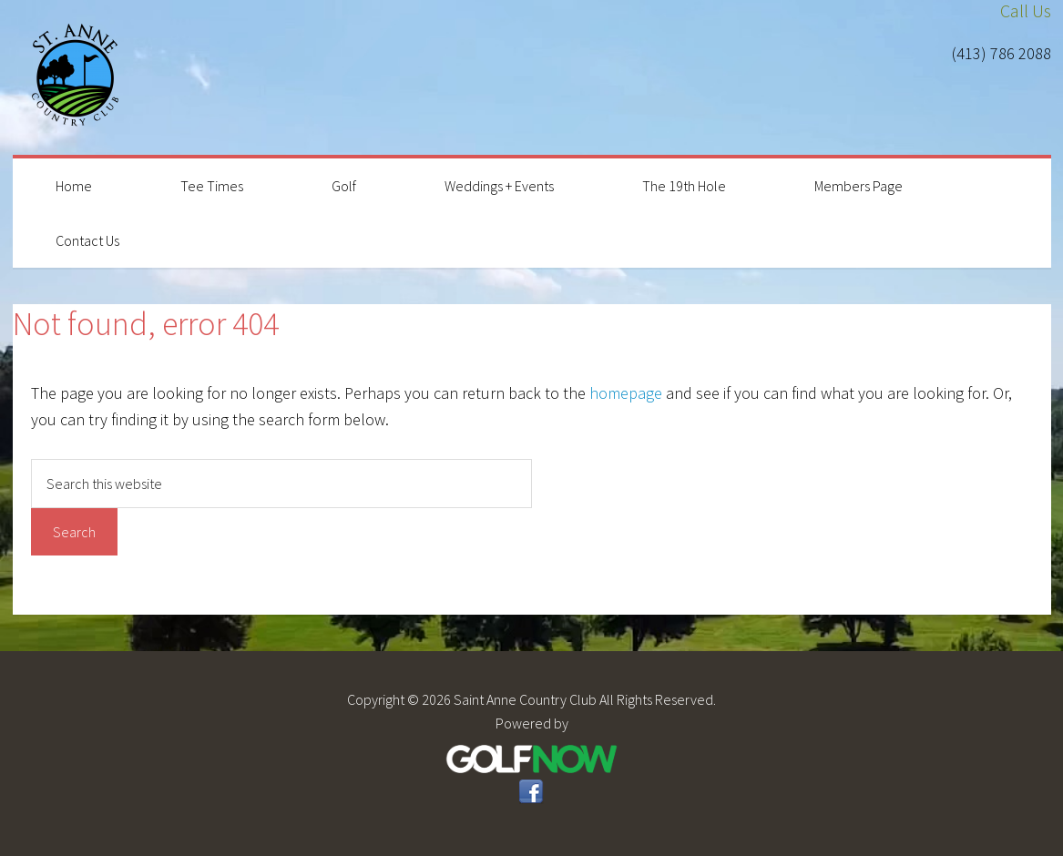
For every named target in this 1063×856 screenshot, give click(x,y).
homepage (625, 392)
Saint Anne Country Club (76, 77)
